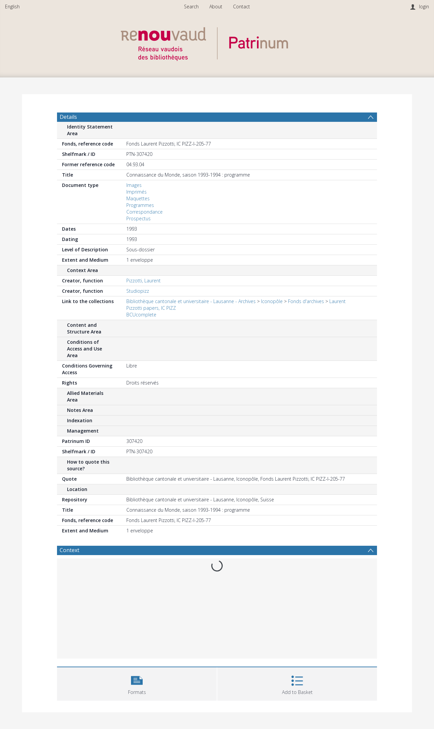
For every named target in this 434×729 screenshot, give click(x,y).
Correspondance (144, 212)
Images (134, 185)
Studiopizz (137, 291)
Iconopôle (272, 301)
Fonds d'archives (306, 301)
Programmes (140, 205)
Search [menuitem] (191, 6)
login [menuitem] (424, 6)
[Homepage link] (217, 42)
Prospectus (138, 218)
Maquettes (138, 198)
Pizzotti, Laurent (143, 280)
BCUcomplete (141, 314)
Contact (241, 6)
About (215, 6)
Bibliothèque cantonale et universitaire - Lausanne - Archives (191, 301)
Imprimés (136, 192)
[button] (137, 683)
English (12, 6)
